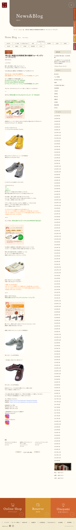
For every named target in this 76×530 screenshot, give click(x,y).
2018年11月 (57, 371)
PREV (18, 452)
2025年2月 (57, 160)
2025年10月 (57, 138)
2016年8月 (57, 429)
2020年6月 (57, 317)
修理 (33, 43)
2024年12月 (57, 166)
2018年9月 (57, 376)
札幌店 (24, 46)
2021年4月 (57, 289)
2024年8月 (57, 177)
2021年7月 (57, 281)
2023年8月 (57, 211)
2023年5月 (57, 219)
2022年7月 (57, 247)
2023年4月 (57, 222)
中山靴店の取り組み (41, 42)
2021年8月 (57, 278)
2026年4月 (57, 121)
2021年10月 (57, 272)
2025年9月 (57, 141)
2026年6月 (57, 115)
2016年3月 (57, 443)
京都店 (65, 43)
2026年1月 (57, 129)
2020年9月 (57, 309)
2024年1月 (57, 197)
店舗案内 (33, 522)
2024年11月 (57, 169)
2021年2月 (57, 295)
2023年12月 (57, 200)
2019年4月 (57, 357)
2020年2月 (57, 329)
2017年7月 (57, 410)
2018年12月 (57, 368)
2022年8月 (57, 244)
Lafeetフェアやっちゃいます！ (41, 442)
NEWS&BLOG (51, 522)
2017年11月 (57, 399)
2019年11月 (57, 337)
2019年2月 (57, 362)
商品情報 (33, 46)
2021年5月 (57, 286)
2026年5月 (57, 118)
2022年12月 (57, 233)
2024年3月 (57, 191)
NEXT (37, 452)
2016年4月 (57, 441)
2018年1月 (57, 393)
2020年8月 (57, 312)
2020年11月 (57, 303)
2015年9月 (57, 460)
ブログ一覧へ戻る (27, 452)
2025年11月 (57, 135)
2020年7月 (57, 315)
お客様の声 (24, 522)
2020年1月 (57, 331)
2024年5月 (57, 186)
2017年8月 (57, 407)
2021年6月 (57, 284)
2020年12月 (57, 301)
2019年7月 (57, 348)
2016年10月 (57, 424)
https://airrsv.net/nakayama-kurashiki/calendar (24, 402)
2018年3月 (57, 387)
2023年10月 (57, 205)
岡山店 (8, 46)
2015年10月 (57, 458)
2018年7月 (57, 382)
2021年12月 (57, 267)
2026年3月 (57, 124)
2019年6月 (57, 351)
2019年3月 (57, 359)
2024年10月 (57, 172)
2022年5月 (57, 253)
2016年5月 (57, 438)
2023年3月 (57, 225)
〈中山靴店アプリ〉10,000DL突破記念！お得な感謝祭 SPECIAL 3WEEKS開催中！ (62, 61)
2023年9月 (57, 208)
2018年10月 (57, 373)
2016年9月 (57, 427)
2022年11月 (57, 236)
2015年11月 (57, 455)
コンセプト (6, 522)
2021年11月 (57, 270)
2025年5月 (57, 152)
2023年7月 (57, 214)
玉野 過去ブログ (58, 478)
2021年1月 (57, 298)
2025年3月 (57, 158)
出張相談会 (42, 522)
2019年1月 (57, 365)
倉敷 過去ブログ (58, 475)
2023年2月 (57, 228)
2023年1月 (57, 230)
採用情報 (69, 522)
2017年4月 (57, 413)
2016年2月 (57, 446)
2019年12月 (57, 334)
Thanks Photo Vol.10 (60, 66)
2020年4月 (57, 323)
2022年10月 (57, 239)
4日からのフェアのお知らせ (11, 442)
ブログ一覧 (21, 30)
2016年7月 (57, 432)
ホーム (15, 29)
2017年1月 (57, 418)
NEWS (41, 46)
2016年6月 (57, 435)
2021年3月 (57, 292)
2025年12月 (57, 132)
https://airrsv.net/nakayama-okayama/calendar (23, 400)
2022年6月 (57, 250)
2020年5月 (57, 320)
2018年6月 (57, 385)
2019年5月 (57, 354)
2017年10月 (57, 401)
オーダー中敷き (15, 522)
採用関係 (49, 43)
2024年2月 (57, 194)
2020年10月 (57, 306)
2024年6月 (57, 183)
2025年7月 (57, 146)
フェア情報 (17, 43)
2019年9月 (57, 343)
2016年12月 (57, 421)
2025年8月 (57, 144)
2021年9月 (57, 275)
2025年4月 (57, 155)
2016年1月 (57, 449)
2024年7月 (57, 180)
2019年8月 (57, 345)
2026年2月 (57, 127)
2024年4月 (57, 188)
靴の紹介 (8, 43)
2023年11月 (57, 202)
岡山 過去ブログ (58, 472)
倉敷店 (16, 46)
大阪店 (57, 43)
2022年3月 (57, 258)
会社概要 (60, 522)
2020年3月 (57, 326)
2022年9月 (57, 242)
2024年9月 (57, 174)
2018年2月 (57, 390)
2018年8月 (57, 379)
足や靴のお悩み (25, 43)
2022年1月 (57, 264)
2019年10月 (57, 340)
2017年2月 (57, 415)
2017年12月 (57, 396)
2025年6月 (57, 149)
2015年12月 (57, 452)
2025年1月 (57, 163)
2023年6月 (57, 216)
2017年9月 (57, 404)
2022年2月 (57, 261)
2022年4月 (57, 256)
